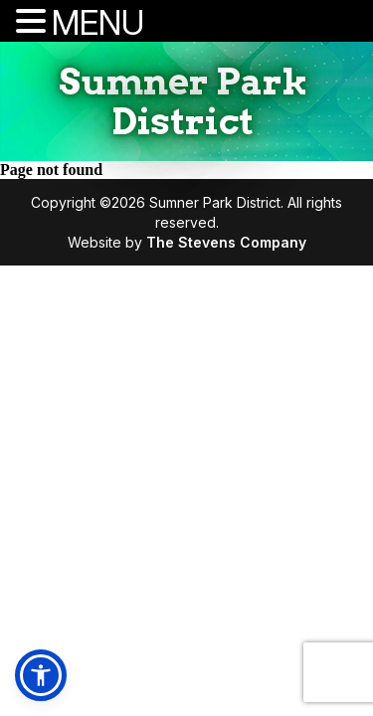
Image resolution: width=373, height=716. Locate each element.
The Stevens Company (226, 242)
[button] (41, 675)
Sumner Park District (183, 101)
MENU (98, 22)
